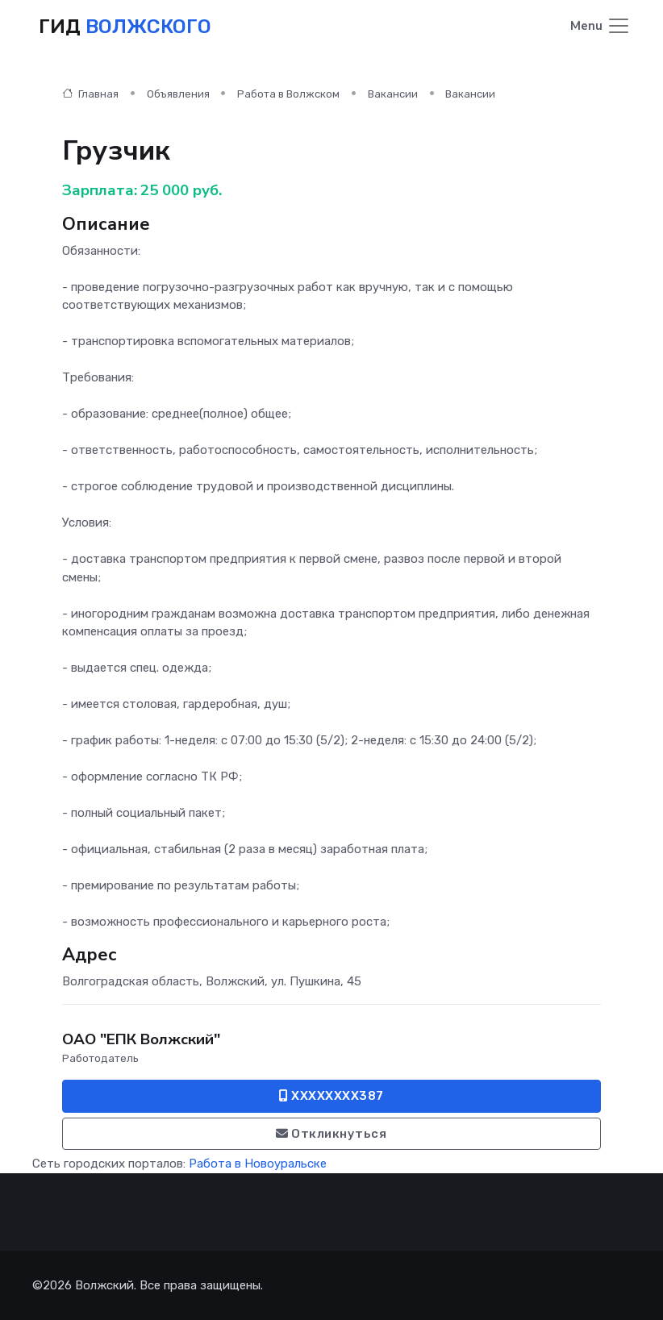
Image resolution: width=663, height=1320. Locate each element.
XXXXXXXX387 (331, 1096)
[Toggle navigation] (600, 27)
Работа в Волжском (288, 94)
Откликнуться (331, 1133)
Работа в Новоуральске (258, 1163)
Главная (90, 94)
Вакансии (393, 94)
